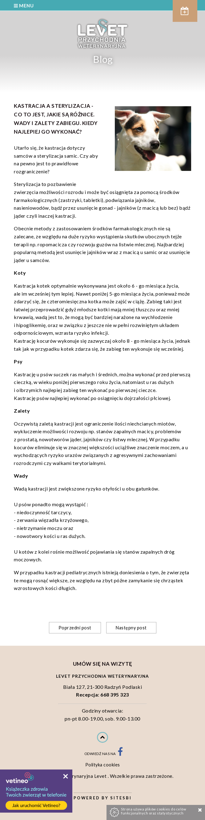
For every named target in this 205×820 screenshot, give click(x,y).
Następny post (131, 627)
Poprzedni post (74, 627)
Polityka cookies (102, 764)
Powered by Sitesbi (103, 797)
